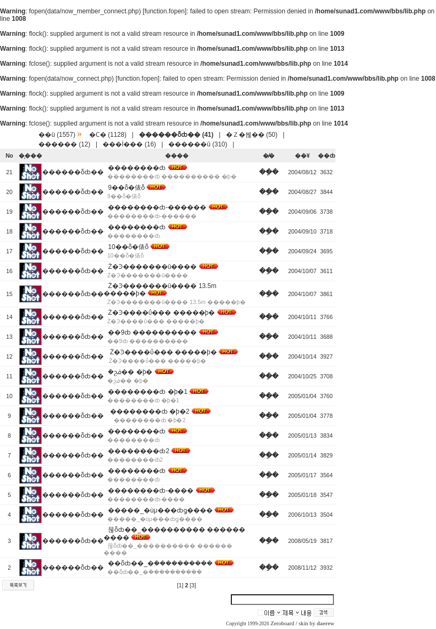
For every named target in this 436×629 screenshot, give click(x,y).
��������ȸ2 (138, 451)
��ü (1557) (56, 134)
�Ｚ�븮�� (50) (252, 134)
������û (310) (197, 144)
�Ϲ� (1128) (108, 134)
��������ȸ (137, 168)
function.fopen (164, 11)
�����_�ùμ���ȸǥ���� (160, 510)
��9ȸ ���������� (152, 332)
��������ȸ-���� (150, 490)
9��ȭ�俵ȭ (126, 187)
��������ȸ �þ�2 (148, 411)
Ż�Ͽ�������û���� (152, 266)
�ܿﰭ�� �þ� (130, 372)
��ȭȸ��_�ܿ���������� (160, 563)
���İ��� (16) (129, 144)
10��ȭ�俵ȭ (128, 247)
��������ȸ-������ (157, 207)
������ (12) (64, 144)
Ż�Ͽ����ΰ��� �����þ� (161, 312)
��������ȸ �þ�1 (148, 391)
